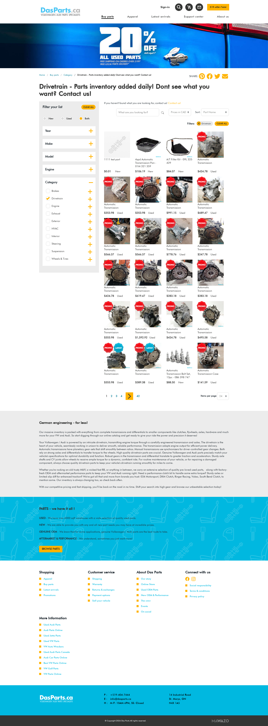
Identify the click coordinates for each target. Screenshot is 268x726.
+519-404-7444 (120, 694)
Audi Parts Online (51, 630)
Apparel (45, 578)
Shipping (95, 578)
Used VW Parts (49, 641)
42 (138, 396)
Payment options (99, 595)
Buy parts (54, 74)
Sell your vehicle (99, 600)
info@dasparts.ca (120, 698)
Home (42, 74)
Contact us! (174, 103)
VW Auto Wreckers (51, 646)
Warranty (95, 584)
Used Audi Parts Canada (54, 652)
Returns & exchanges (101, 589)
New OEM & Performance (153, 595)
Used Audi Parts (50, 624)
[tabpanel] (134, 45)
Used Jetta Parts (50, 635)
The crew (144, 600)
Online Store (146, 584)
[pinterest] (202, 76)
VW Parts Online (50, 674)
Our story (144, 578)
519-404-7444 (218, 7)
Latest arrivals (49, 589)
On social (144, 611)
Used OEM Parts (147, 589)
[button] (91, 131)
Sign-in (165, 7)
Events (142, 606)
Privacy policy (194, 596)
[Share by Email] (225, 76)
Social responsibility (198, 585)
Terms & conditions (197, 591)
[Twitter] (217, 76)
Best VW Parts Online (52, 663)
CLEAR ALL (88, 107)
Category (68, 74)
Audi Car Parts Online (53, 657)
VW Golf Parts (48, 668)
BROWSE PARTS (51, 549)
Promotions (47, 595)
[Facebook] (209, 76)
